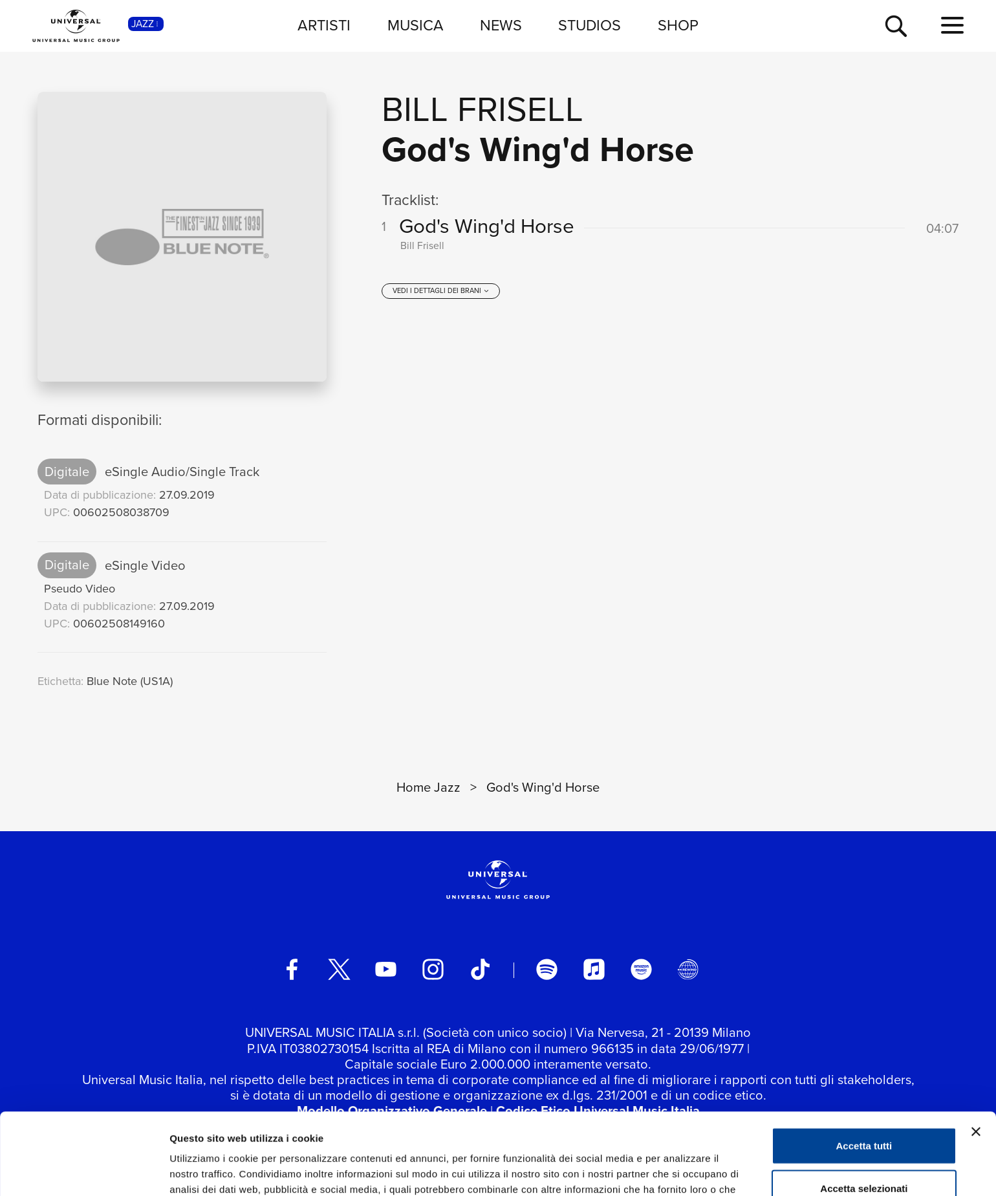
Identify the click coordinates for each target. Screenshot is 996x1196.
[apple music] (594, 969)
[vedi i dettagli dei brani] (441, 291)
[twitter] (339, 969)
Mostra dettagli (680, 1170)
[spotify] (547, 969)
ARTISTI (324, 25)
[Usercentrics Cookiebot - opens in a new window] (83, 1170)
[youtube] (386, 969)
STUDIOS (589, 25)
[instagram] (433, 969)
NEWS (501, 25)
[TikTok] (480, 969)
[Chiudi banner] (975, 1055)
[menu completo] (952, 25)
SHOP (678, 25)
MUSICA (415, 25)
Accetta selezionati (863, 1111)
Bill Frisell (482, 109)
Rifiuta (864, 1153)
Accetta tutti (864, 1068)
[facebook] (292, 969)
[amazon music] (641, 969)
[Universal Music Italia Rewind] (688, 969)
